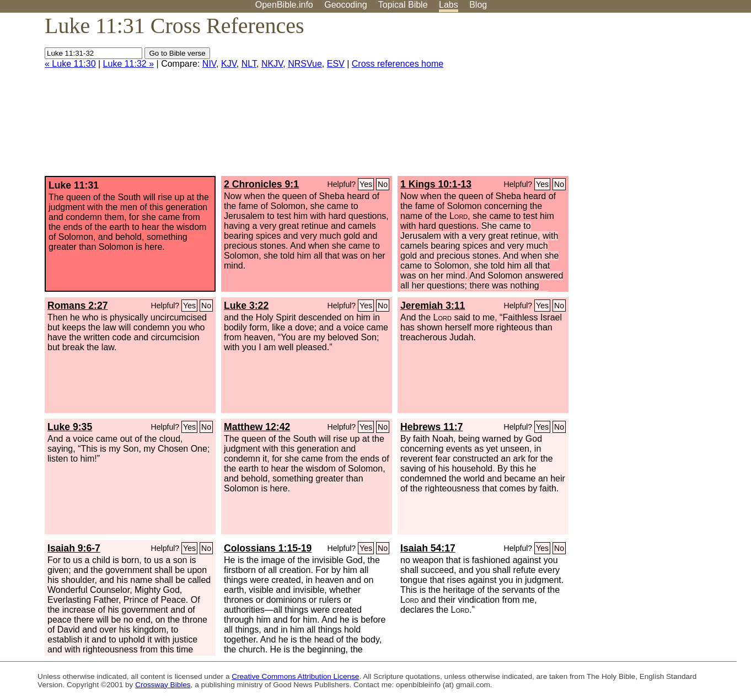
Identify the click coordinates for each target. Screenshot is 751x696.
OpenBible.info (284, 4)
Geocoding (345, 4)
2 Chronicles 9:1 (261, 184)
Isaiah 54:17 (427, 548)
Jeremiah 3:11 (432, 305)
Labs (448, 4)
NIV (209, 63)
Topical (403, 4)
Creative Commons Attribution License (295, 676)
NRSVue (305, 63)
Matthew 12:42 (257, 426)
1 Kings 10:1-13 (435, 184)
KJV (229, 63)
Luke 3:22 (246, 305)
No (383, 184)
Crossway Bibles (162, 685)
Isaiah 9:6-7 (73, 548)
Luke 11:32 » (128, 63)
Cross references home (397, 63)
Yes (366, 184)
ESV (336, 63)
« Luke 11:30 (70, 63)
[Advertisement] (639, 99)
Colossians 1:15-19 (268, 548)
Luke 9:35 (69, 426)
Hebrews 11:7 (431, 426)
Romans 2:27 (77, 305)
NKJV (272, 63)
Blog (478, 4)
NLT (249, 63)
